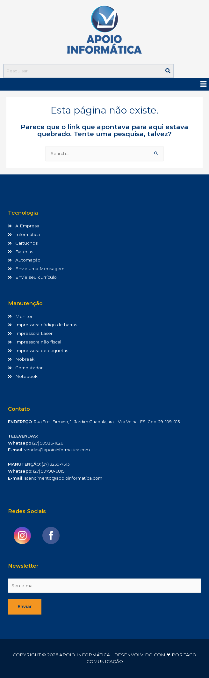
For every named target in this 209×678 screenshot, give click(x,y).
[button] (203, 84)
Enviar (25, 606)
